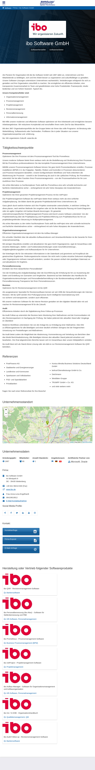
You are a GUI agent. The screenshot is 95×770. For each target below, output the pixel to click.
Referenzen (6, 735)
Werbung (28, 735)
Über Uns (5, 732)
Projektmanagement (15, 626)
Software (8, 8)
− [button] (6, 414)
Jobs (4, 738)
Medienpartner (30, 738)
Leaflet (72, 442)
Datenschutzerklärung (58, 765)
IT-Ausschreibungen (54, 732)
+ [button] (6, 410)
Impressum (6, 740)
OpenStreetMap (87, 442)
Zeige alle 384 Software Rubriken (47, 708)
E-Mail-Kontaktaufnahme (16, 501)
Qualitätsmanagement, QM (79, 626)
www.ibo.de (11, 489)
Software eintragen (31, 732)
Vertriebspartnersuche (55, 735)
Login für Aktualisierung (33, 740)
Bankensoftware (13, 598)
